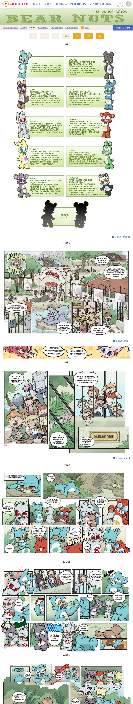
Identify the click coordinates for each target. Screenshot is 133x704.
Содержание (57, 27)
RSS (87, 27)
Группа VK (96, 3)
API (86, 3)
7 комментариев (122, 237)
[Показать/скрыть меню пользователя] (129, 4)
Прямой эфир (75, 3)
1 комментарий (123, 341)
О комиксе (43, 27)
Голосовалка (61, 3)
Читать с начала (10, 27)
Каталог (36, 3)
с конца (23, 27)
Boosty (107, 3)
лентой (32, 27)
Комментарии (71, 27)
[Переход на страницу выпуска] (66, 141)
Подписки (47, 3)
